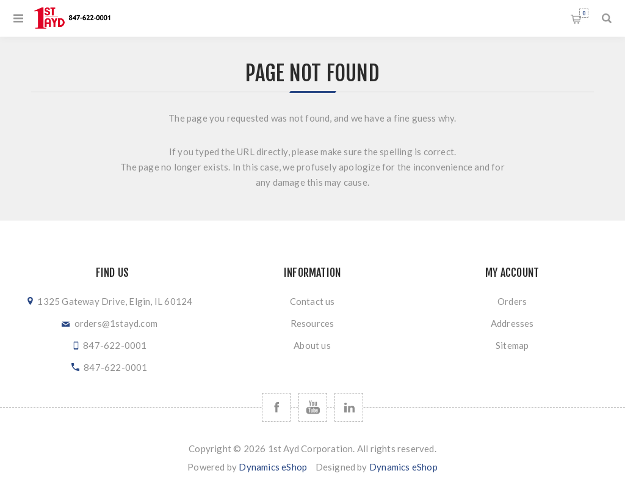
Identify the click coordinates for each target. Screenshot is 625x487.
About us (312, 345)
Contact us (312, 301)
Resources (312, 323)
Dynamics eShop (273, 466)
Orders (512, 301)
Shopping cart (583, 13)
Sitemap (512, 345)
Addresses (512, 323)
